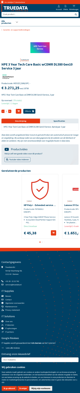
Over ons (9, 321)
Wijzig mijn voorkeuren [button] (40, 388)
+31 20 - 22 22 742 (12, 281)
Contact (8, 299)
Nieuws (8, 296)
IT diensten (9, 325)
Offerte (29, 111)
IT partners (9, 332)
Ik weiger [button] (23, 388)
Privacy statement (12, 310)
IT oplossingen (11, 328)
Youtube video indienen (19, 159)
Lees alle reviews (10, 348)
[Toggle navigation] (9, 22)
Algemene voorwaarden (14, 303)
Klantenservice (11, 306)
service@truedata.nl (13, 284)
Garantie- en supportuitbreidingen (16, 30)
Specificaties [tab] (59, 121)
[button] (59, 6)
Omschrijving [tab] (20, 121)
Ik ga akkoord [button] (9, 388)
